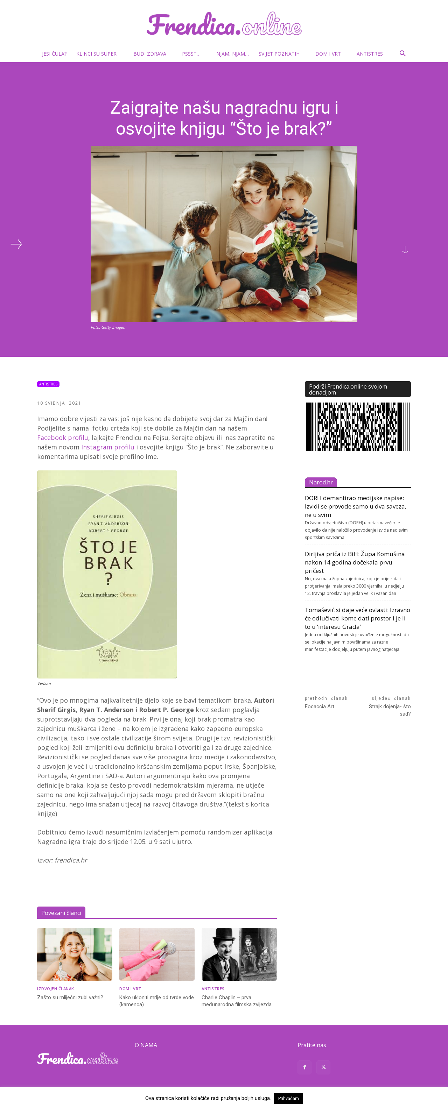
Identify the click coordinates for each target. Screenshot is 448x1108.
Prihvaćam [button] (288, 1098)
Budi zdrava (152, 53)
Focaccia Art (319, 706)
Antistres (370, 53)
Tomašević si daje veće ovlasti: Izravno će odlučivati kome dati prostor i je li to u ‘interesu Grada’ (357, 618)
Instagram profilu (107, 447)
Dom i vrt (330, 53)
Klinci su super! (99, 53)
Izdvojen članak (55, 988)
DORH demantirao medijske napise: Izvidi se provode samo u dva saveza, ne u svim (355, 506)
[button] (402, 54)
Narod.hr (321, 482)
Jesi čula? (54, 53)
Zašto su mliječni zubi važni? (70, 997)
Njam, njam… (232, 53)
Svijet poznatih (282, 53)
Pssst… (194, 53)
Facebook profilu (62, 437)
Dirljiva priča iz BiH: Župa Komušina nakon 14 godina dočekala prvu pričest (355, 562)
